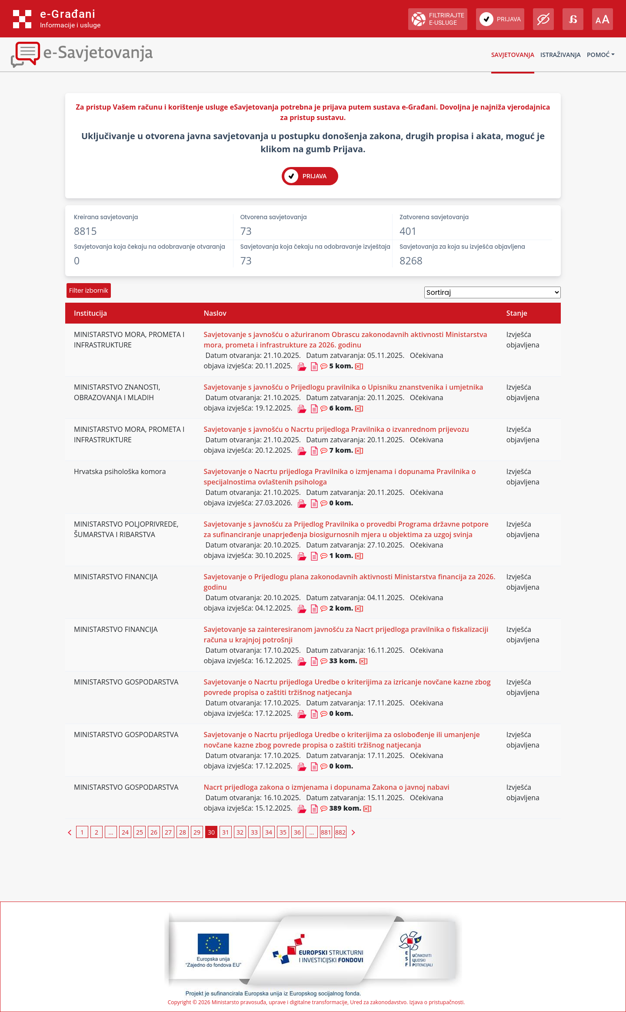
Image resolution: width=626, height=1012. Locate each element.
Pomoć (598, 54)
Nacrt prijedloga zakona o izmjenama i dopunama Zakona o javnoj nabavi (326, 787)
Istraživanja (560, 54)
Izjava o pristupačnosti (436, 1002)
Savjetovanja (512, 54)
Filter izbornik (88, 290)
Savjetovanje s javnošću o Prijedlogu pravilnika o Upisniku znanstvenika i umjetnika (343, 387)
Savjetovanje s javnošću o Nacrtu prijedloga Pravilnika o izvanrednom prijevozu (336, 429)
